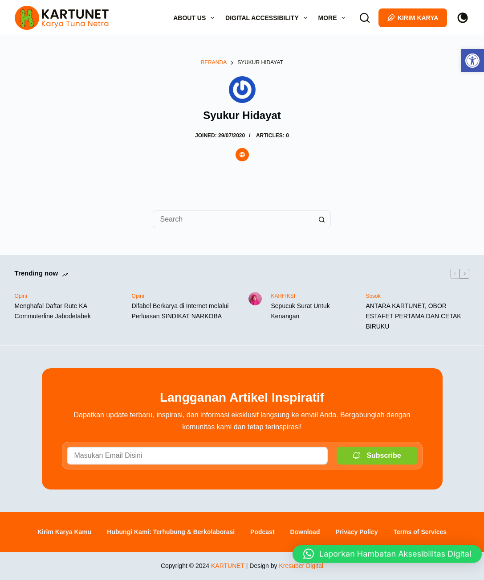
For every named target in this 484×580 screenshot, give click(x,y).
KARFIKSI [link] (283, 296)
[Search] (365, 18)
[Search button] (322, 219)
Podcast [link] (262, 531)
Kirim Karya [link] (413, 17)
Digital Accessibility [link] (267, 17)
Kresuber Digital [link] (301, 565)
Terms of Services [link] (420, 531)
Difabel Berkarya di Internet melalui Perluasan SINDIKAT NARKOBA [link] (180, 311)
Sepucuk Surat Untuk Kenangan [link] (300, 311)
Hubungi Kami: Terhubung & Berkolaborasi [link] (171, 531)
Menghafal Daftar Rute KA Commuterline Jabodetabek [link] (53, 311)
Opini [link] (21, 296)
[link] (472, 60)
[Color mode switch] (462, 18)
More (333, 17)
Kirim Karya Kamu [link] (64, 531)
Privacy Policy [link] (356, 531)
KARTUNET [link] (227, 565)
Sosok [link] (373, 296)
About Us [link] (195, 17)
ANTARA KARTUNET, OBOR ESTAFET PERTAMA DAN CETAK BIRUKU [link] (413, 316)
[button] (387, 555)
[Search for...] (233, 219)
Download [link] (305, 531)
